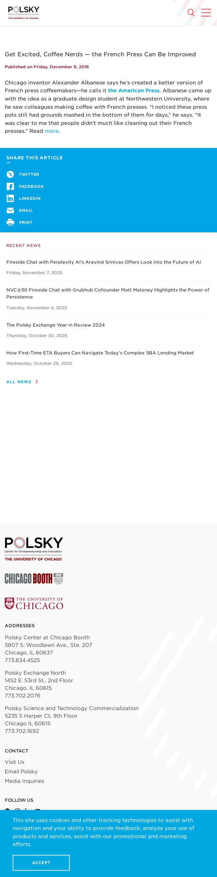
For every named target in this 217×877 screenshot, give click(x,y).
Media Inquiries (24, 781)
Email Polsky (21, 772)
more (52, 131)
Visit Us (14, 762)
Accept (41, 862)
